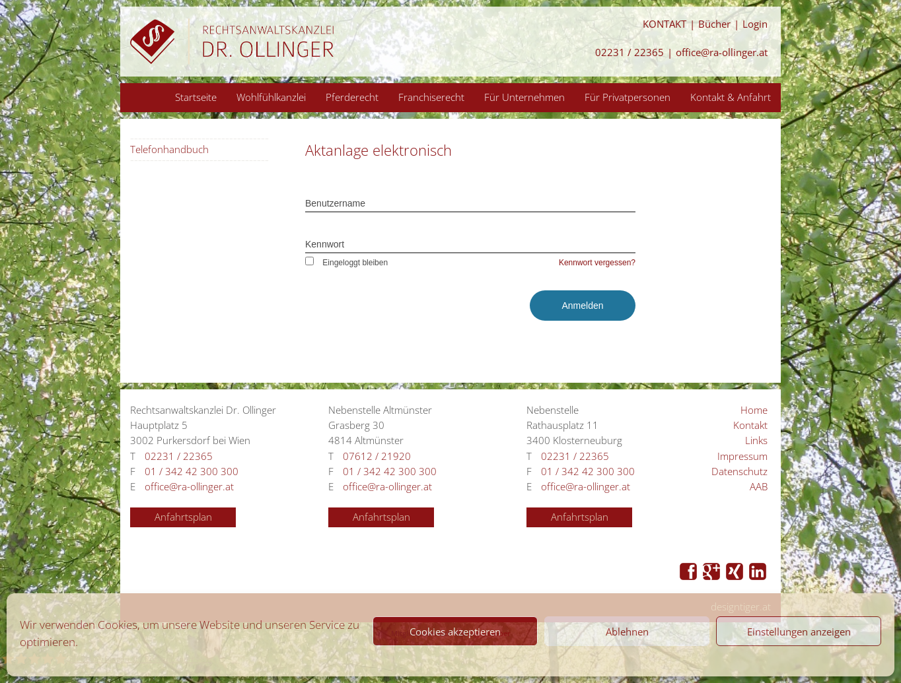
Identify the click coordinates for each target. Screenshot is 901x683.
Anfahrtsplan (183, 517)
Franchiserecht (431, 97)
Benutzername (335, 203)
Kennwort (324, 244)
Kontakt (750, 425)
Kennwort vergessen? (597, 262)
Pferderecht (352, 97)
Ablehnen (627, 631)
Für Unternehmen (524, 97)
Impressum (742, 456)
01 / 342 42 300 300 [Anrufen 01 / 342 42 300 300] (191, 471)
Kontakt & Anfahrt (730, 97)
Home (754, 410)
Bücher (714, 24)
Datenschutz (739, 471)
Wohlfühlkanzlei (271, 97)
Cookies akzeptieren (455, 631)
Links (756, 440)
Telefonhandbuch (169, 149)
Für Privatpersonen (627, 97)
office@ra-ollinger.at (722, 52)
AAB (759, 486)
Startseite (196, 97)
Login (755, 24)
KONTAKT (664, 24)
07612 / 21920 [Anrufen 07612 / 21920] (377, 456)
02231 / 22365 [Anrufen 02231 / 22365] (629, 52)
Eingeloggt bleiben (346, 262)
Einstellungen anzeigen (799, 631)
